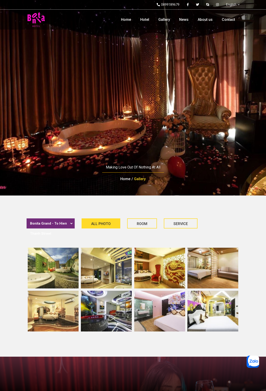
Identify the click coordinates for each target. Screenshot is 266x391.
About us (205, 19)
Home (126, 19)
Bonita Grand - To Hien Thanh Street (48, 228)
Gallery (164, 19)
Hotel (144, 19)
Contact (228, 19)
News (184, 19)
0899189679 (168, 4)
